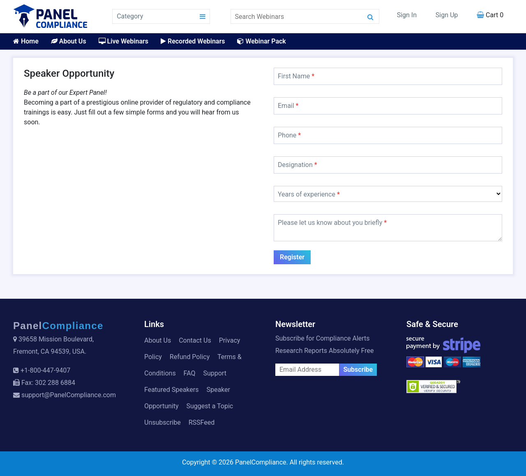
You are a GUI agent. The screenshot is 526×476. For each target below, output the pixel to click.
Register (292, 257)
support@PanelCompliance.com (68, 395)
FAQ (190, 373)
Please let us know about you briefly (332, 223)
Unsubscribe (162, 422)
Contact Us (195, 340)
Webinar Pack (261, 41)
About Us (68, 41)
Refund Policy (190, 357)
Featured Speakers (171, 390)
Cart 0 (490, 15)
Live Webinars (123, 41)
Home (26, 41)
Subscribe (358, 369)
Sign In (407, 15)
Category (130, 16)
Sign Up (447, 15)
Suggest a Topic (209, 406)
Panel (58, 325)
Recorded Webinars (193, 41)
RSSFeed (202, 422)
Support (214, 373)
